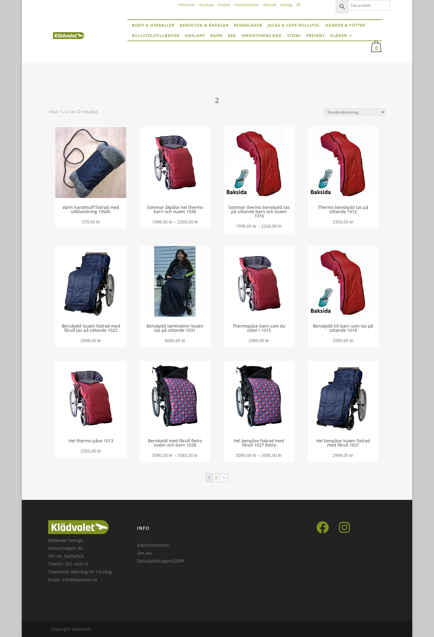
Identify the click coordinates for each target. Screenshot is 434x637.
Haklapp (195, 35)
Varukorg (206, 5)
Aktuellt (269, 5)
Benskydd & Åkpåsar (204, 25)
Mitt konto (186, 5)
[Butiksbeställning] (354, 112)
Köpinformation (246, 5)
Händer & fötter (345, 25)
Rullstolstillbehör (155, 35)
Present (315, 35)
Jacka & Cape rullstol (294, 25)
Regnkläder (248, 25)
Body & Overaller (153, 25)
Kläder (338, 35)
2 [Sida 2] (216, 477)
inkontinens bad (262, 35)
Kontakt (224, 5)
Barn (216, 35)
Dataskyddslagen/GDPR (160, 561)
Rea (232, 35)
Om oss (144, 553)
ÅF (298, 5)
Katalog (286, 5)
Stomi (294, 35)
